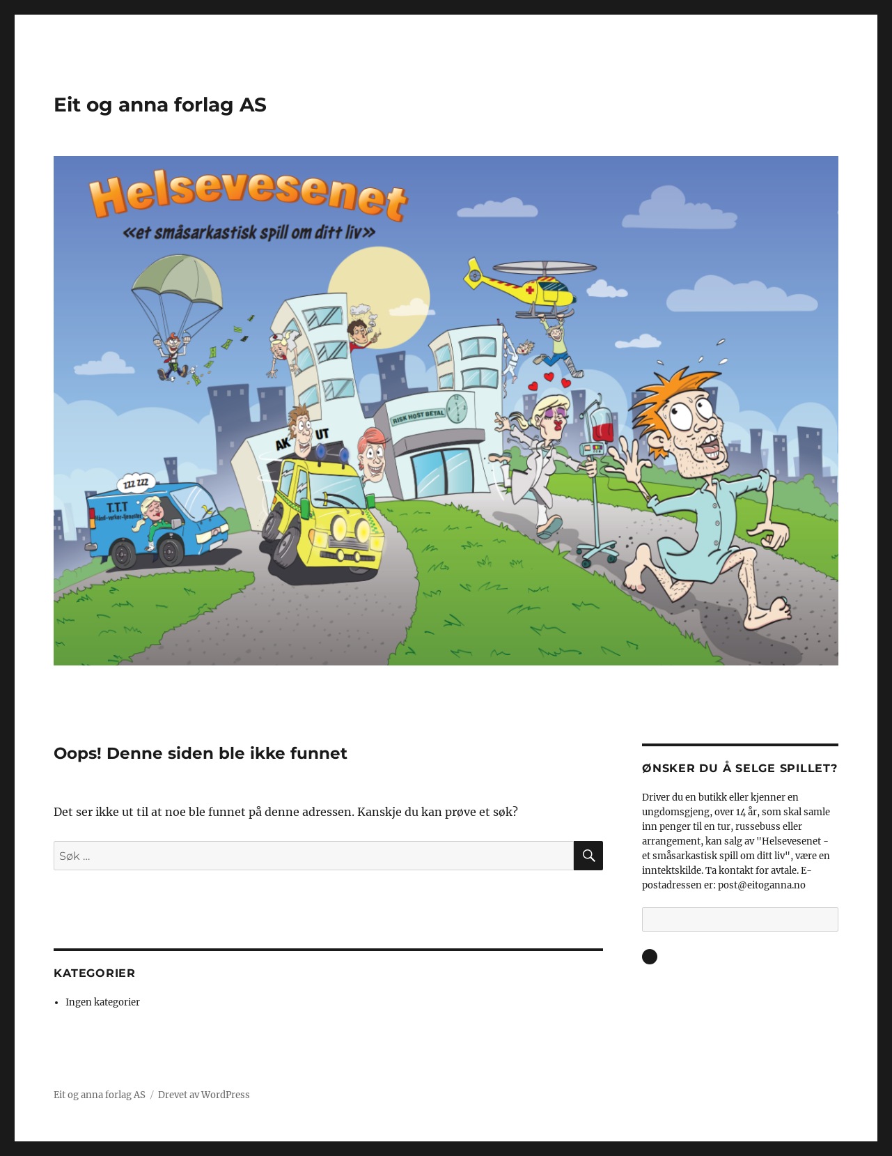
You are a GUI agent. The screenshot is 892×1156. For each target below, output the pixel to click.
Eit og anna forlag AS (160, 104)
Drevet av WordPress (204, 1095)
